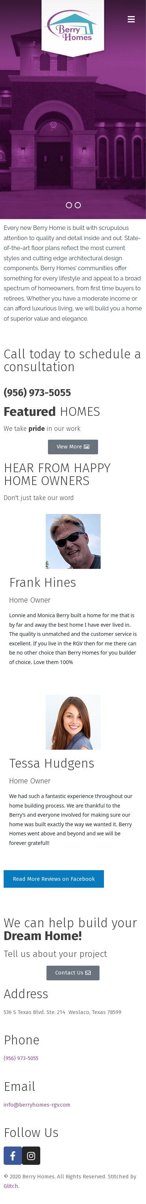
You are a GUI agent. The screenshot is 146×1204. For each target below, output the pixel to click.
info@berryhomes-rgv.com (37, 1105)
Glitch (11, 1186)
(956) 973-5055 (21, 1058)
